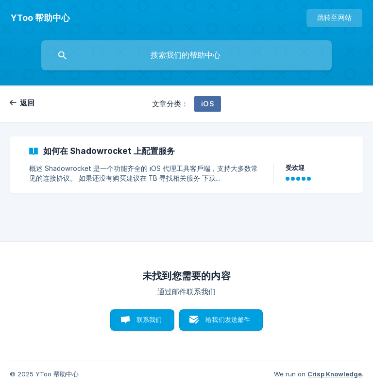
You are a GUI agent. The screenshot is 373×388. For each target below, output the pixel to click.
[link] (186, 164)
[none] (40, 18)
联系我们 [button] (149, 319)
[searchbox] (186, 55)
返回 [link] (27, 102)
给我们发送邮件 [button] (227, 319)
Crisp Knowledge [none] (334, 374)
